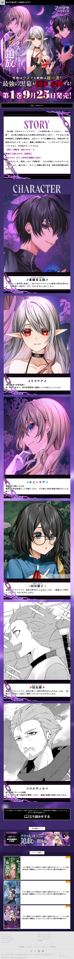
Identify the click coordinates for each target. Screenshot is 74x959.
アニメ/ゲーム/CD (8, 939)
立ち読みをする (37, 105)
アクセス (29, 947)
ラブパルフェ (6, 942)
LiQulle (40, 940)
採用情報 (53, 947)
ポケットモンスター (44, 937)
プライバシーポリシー (41, 947)
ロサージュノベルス (44, 935)
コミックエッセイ (44, 939)
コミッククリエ (7, 940)
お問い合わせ (65, 956)
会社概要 (21, 947)
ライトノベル (6, 935)
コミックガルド (7, 937)
